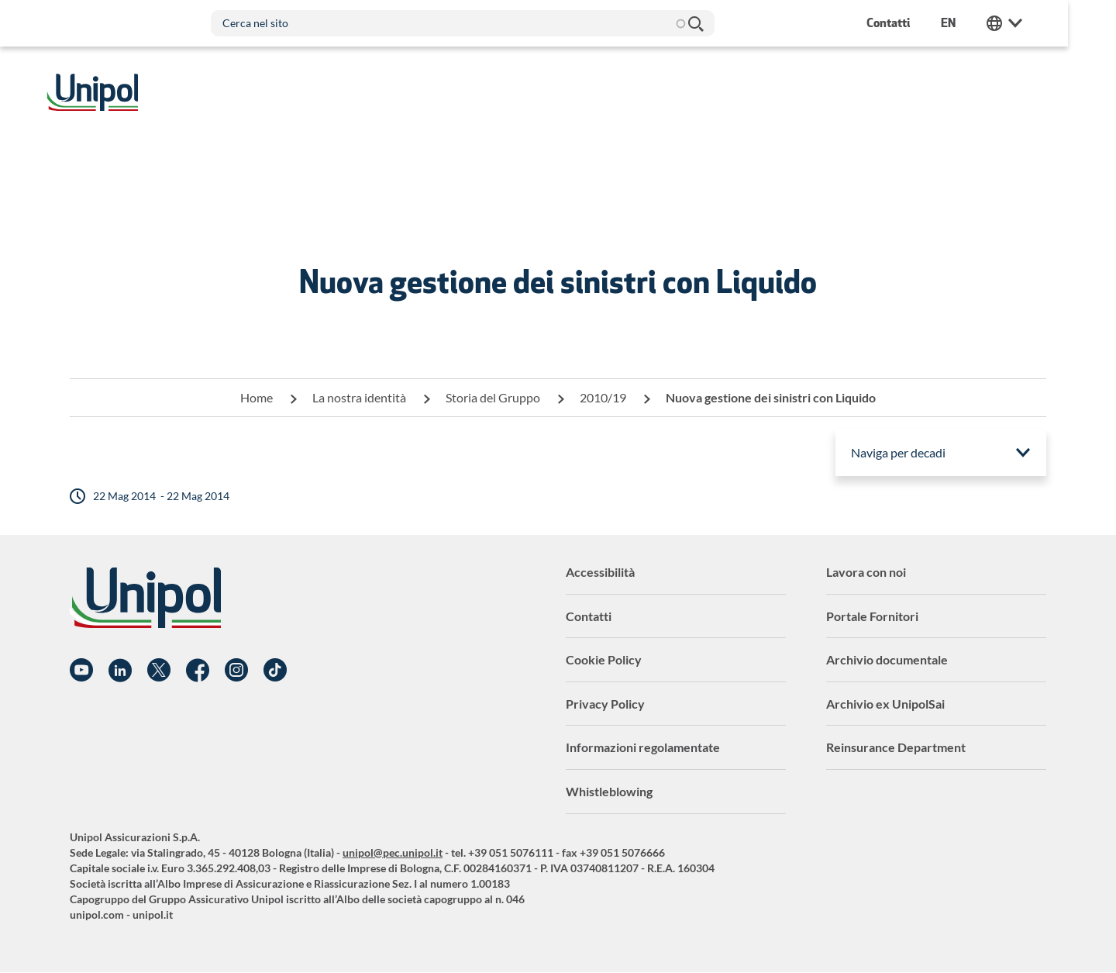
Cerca (719, 23)
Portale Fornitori (872, 616)
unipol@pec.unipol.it (393, 852)
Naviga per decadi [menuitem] (898, 452)
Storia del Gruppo (493, 397)
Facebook (197, 670)
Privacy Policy (605, 703)
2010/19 (603, 397)
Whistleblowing (609, 791)
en (972, 23)
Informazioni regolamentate (643, 747)
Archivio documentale (887, 659)
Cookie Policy (604, 659)
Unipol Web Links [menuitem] (1028, 23)
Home (256, 397)
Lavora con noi (866, 571)
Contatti (588, 616)
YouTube (81, 670)
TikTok (275, 670)
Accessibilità (600, 571)
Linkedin (120, 670)
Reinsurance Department (896, 747)
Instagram (236, 670)
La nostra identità (359, 397)
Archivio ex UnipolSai (885, 703)
